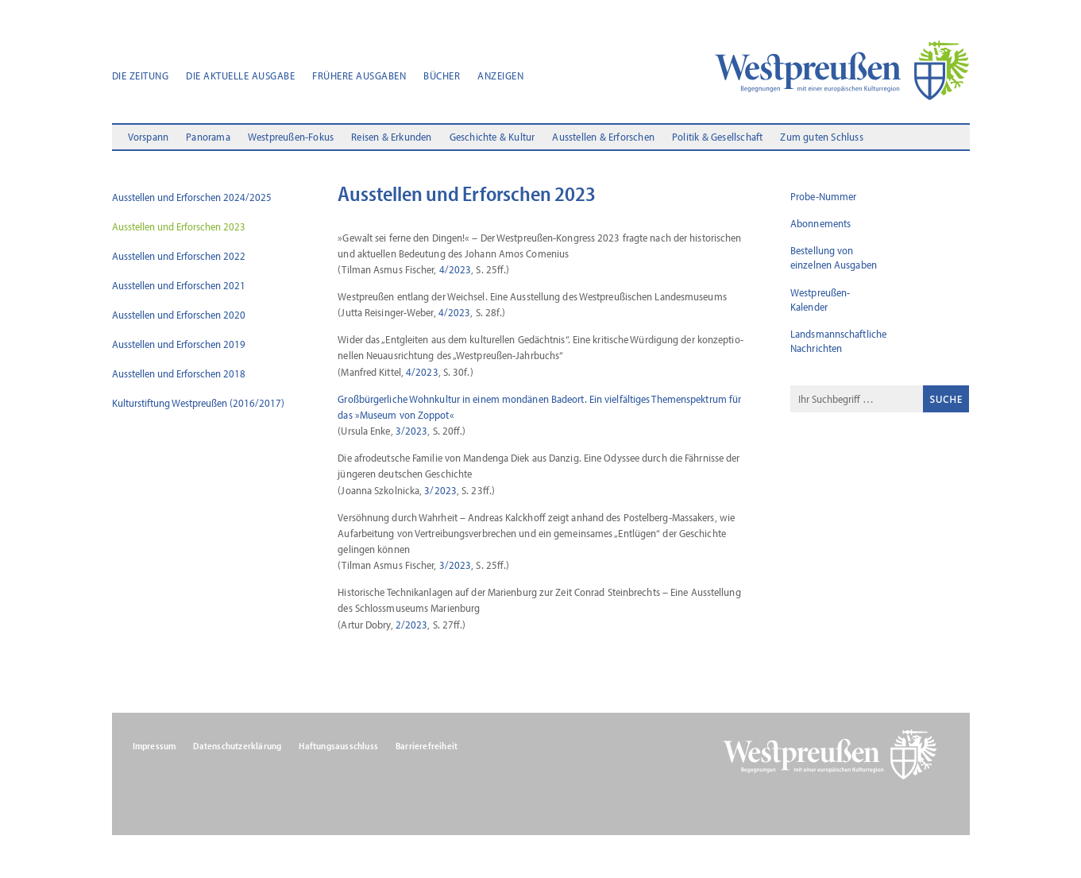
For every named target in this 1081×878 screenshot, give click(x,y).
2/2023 (412, 624)
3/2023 (412, 431)
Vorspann (148, 137)
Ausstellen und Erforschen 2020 (178, 314)
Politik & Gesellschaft (717, 137)
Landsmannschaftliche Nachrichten (838, 341)
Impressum (154, 746)
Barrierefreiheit (426, 746)
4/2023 (455, 269)
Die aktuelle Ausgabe (240, 76)
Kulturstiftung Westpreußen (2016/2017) (198, 403)
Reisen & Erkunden (391, 137)
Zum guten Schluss (821, 137)
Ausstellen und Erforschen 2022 (178, 256)
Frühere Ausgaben (359, 76)
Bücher (441, 76)
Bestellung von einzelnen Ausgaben (833, 257)
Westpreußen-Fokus (291, 137)
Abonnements (820, 223)
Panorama (208, 137)
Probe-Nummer (823, 196)
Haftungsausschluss (338, 746)
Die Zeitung (140, 76)
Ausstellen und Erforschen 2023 (178, 226)
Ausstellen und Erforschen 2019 (178, 344)
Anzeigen (500, 76)
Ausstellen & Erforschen (603, 137)
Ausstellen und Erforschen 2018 (178, 373)
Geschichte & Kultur (492, 137)
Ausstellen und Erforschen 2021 (178, 285)
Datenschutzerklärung (237, 746)
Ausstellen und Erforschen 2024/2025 (192, 197)
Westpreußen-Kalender (820, 299)
